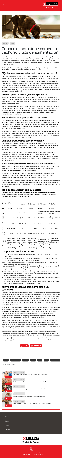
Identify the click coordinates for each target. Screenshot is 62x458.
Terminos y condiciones (27, 454)
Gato (40, 360)
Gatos (7, 421)
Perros (7, 417)
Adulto (6, 360)
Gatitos (33, 360)
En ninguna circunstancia (12, 281)
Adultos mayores (15, 360)
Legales (7, 429)
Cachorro (25, 360)
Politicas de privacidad (39, 454)
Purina (7, 425)
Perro (46, 360)
